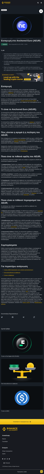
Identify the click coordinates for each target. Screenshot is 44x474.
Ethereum (34, 193)
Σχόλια (3, 453)
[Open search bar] (37, 3)
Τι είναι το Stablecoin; (9, 275)
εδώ (27, 291)
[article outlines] (41, 11)
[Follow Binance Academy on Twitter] (4, 458)
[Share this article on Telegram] (23, 317)
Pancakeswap (24, 151)
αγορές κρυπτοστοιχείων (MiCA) (28, 100)
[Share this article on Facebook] (12, 317)
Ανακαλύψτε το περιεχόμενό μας (22, 421)
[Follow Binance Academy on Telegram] (7, 458)
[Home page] (6, 3)
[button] (41, 3)
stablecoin (10, 92)
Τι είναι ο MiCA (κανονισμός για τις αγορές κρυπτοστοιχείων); (18, 269)
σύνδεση (32, 122)
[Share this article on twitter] (2, 317)
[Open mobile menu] (41, 3)
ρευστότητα (13, 226)
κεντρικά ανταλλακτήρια (19, 139)
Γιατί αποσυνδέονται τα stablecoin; (12, 272)
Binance (16, 141)
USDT (23, 167)
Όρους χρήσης (26, 302)
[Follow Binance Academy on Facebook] (2, 458)
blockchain (26, 194)
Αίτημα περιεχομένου (7, 451)
